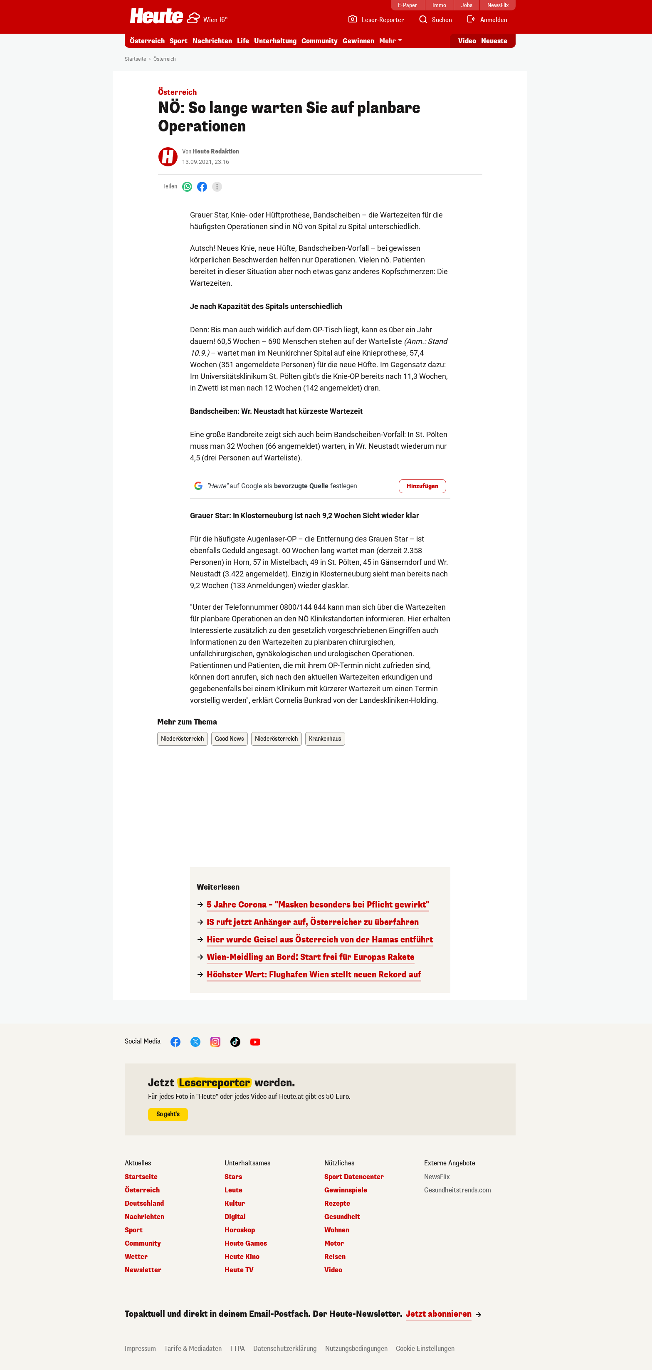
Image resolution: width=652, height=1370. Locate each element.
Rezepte (337, 1203)
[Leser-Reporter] (376, 20)
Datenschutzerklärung (285, 1348)
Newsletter (143, 1270)
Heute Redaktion (216, 152)
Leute (233, 1190)
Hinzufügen (422, 486)
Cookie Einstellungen (425, 1348)
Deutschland (144, 1203)
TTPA (237, 1348)
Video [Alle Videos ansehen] (467, 41)
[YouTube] (255, 1041)
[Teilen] (217, 187)
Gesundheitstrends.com (457, 1190)
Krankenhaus (325, 739)
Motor (334, 1243)
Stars (233, 1177)
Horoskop (240, 1230)
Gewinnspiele (345, 1190)
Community (319, 41)
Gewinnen (358, 41)
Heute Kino (242, 1257)
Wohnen (336, 1230)
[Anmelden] (486, 20)
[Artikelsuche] (435, 20)
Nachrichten (212, 41)
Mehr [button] (387, 41)
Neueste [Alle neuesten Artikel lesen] (494, 41)
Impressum (140, 1348)
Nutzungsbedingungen (356, 1348)
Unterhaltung (275, 41)
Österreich (147, 41)
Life (243, 41)
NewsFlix (437, 1177)
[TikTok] (235, 1041)
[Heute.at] (156, 16)
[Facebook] (202, 186)
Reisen (335, 1257)
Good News (229, 739)
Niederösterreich (182, 739)
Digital (235, 1217)
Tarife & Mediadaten (193, 1348)
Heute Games (246, 1243)
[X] (195, 1041)
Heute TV (239, 1270)
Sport (179, 41)
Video (333, 1270)
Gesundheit (342, 1217)
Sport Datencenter (354, 1177)
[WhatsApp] (187, 186)
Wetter (136, 1257)
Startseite (135, 59)
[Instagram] (215, 1041)
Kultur (235, 1203)
